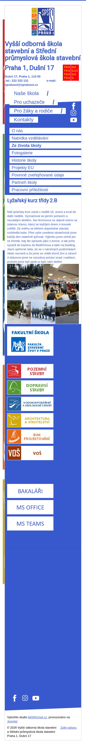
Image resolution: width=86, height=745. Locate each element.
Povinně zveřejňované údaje (38, 175)
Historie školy (24, 160)
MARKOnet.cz (37, 717)
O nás (17, 131)
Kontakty (23, 120)
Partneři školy (24, 182)
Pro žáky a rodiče (33, 111)
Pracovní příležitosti (30, 190)
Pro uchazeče (29, 102)
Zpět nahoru (69, 727)
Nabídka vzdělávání (30, 138)
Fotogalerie (22, 153)
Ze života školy (26, 145)
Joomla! (12, 721)
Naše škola (26, 93)
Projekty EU (23, 168)
